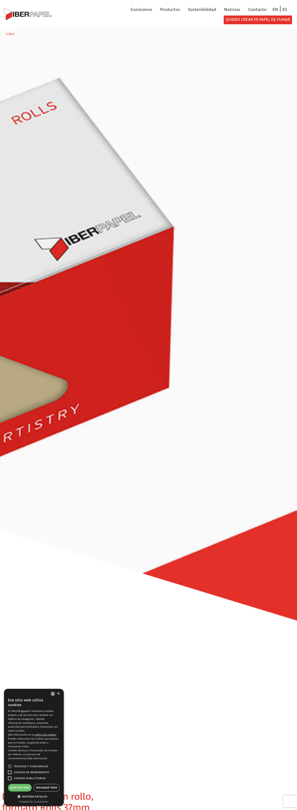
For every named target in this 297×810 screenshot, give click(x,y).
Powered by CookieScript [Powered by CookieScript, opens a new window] (34, 801)
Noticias (232, 10)
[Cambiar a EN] (275, 10)
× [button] (58, 693)
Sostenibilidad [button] (202, 10)
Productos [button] (170, 10)
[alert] (34, 747)
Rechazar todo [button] (46, 787)
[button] (34, 796)
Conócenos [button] (141, 10)
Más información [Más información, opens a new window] (37, 758)
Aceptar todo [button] (19, 787)
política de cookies (45, 734)
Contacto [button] (257, 10)
